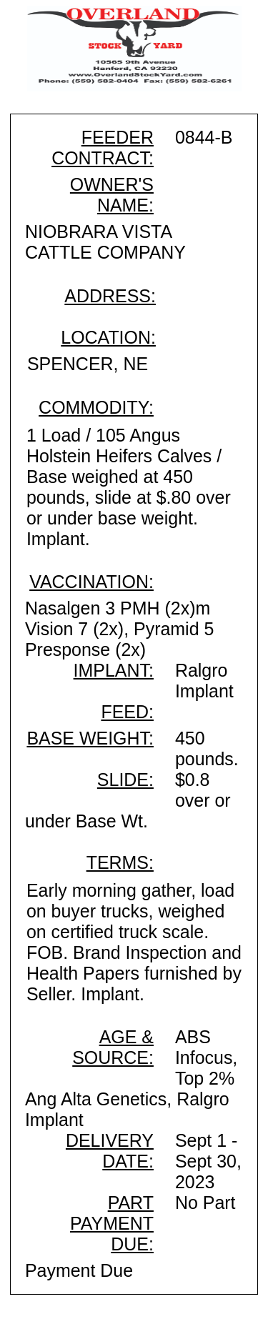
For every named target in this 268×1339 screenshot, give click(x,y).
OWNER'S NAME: (112, 194)
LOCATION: (108, 337)
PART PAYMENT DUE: (112, 1223)
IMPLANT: (114, 670)
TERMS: (120, 862)
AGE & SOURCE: (113, 1047)
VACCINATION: (91, 582)
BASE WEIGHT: (89, 738)
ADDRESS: (110, 296)
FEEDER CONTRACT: (102, 147)
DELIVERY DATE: (110, 1150)
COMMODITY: (96, 407)
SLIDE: (125, 780)
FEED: (127, 712)
